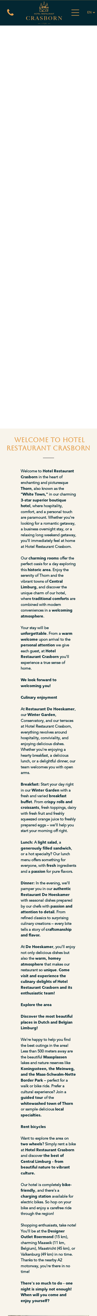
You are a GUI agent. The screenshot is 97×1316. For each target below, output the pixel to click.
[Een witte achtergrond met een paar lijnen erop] (10, 16)
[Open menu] (75, 13)
